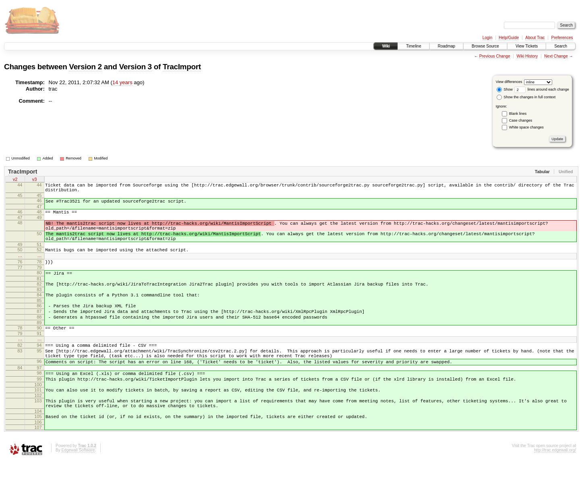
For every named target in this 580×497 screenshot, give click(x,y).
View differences (509, 82)
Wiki (385, 46)
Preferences (562, 37)
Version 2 (85, 66)
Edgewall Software (78, 486)
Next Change (556, 56)
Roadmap (446, 46)
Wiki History (527, 56)
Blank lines (518, 114)
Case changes (520, 120)
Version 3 (135, 66)
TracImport (182, 66)
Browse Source (485, 46)
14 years (122, 82)
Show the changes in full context (526, 97)
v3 (34, 180)
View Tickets (527, 46)
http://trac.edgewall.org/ (555, 486)
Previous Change (494, 56)
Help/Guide (509, 37)
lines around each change (541, 89)
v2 (15, 180)
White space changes (526, 127)
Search (560, 46)
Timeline (413, 46)
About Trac (535, 37)
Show (505, 89)
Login (487, 37)
